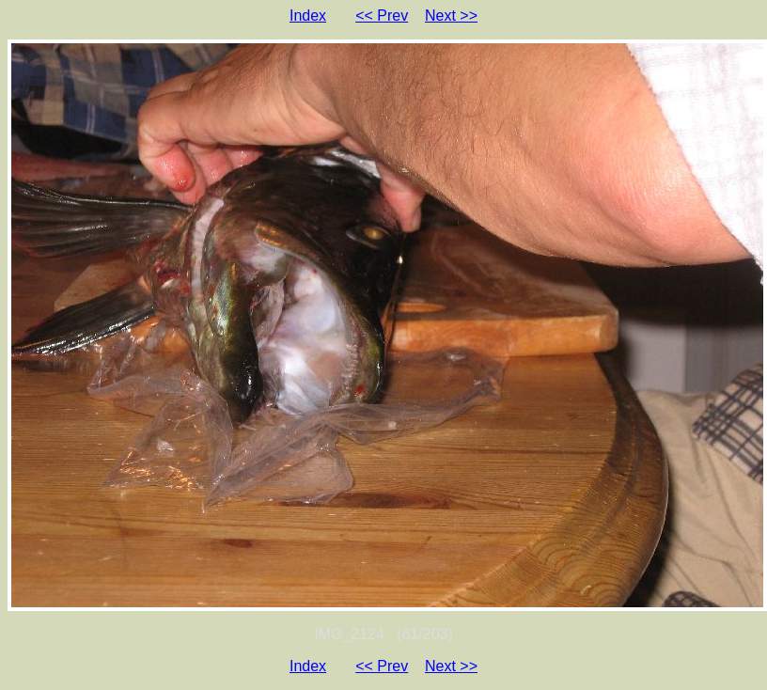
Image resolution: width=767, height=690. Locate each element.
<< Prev (381, 16)
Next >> (451, 16)
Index (308, 16)
